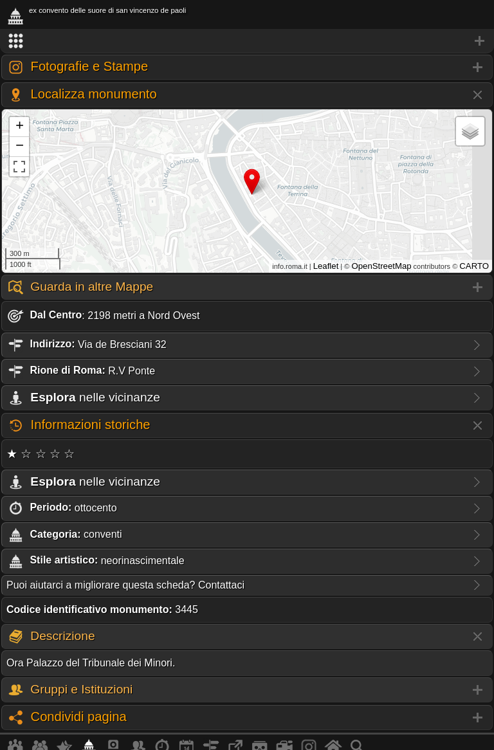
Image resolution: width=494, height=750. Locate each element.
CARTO (474, 266)
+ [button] (19, 126)
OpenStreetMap (381, 266)
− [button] (19, 146)
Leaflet (326, 266)
